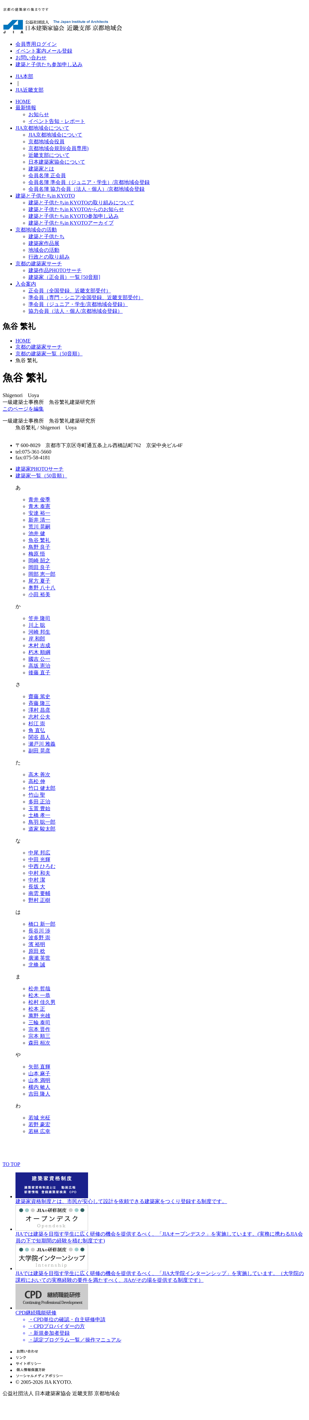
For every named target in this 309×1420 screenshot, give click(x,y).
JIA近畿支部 (29, 90)
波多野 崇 (39, 937)
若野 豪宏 (39, 1124)
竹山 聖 (36, 795)
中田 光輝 (39, 859)
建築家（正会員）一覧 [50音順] (64, 277)
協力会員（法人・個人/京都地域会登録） (75, 311)
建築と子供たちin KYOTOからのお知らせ (76, 209)
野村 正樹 (39, 900)
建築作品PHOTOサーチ (55, 270)
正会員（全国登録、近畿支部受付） (69, 290)
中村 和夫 (39, 873)
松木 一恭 (39, 995)
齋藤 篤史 (39, 696)
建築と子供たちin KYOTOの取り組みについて (81, 202)
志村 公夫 (39, 717)
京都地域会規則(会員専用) (58, 148)
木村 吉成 (39, 645)
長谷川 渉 (39, 931)
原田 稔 (36, 951)
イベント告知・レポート (56, 121)
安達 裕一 (39, 513)
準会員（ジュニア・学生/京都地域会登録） (78, 304)
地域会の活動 (43, 250)
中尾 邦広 (39, 852)
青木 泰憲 (39, 506)
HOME (23, 101)
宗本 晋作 (39, 1029)
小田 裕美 (39, 594)
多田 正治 (39, 801)
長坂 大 (36, 886)
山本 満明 (39, 1080)
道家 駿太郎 (41, 829)
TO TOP (11, 1164)
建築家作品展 (43, 243)
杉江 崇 (36, 723)
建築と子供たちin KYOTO (45, 196)
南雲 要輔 (39, 893)
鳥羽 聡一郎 (41, 822)
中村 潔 (36, 880)
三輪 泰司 (39, 1022)
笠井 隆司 (39, 618)
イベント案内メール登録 (43, 51)
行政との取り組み (49, 257)
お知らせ (38, 114)
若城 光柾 (39, 1117)
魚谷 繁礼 (39, 540)
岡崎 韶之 (39, 560)
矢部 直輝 (39, 1066)
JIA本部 (24, 76)
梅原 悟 (36, 554)
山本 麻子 (39, 1073)
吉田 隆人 (39, 1094)
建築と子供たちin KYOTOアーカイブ (71, 223)
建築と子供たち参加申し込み (49, 64)
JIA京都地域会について (42, 128)
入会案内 (25, 284)
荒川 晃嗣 (39, 526)
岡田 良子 (39, 567)
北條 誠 (36, 964)
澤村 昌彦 (39, 710)
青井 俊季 (39, 499)
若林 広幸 (39, 1131)
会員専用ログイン (36, 44)
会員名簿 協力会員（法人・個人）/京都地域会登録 (86, 189)
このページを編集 (23, 409)
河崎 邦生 (39, 632)
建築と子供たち (46, 236)
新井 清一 (39, 520)
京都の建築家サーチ (38, 263)
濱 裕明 (36, 944)
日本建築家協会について (56, 162)
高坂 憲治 (39, 666)
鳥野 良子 (39, 547)
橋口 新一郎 (41, 924)
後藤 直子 (39, 672)
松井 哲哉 (39, 988)
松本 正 (36, 1009)
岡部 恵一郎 (41, 574)
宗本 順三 (39, 1036)
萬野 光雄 (39, 1015)
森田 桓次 (39, 1043)
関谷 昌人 (39, 737)
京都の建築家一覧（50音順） (49, 353)
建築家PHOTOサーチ (39, 469)
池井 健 (36, 533)
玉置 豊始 (39, 808)
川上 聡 (36, 625)
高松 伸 (36, 781)
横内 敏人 (39, 1087)
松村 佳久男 (41, 1002)
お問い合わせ (30, 57)
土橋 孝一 (39, 815)
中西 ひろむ (41, 866)
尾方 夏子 (39, 581)
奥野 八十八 (41, 587)
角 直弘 (36, 730)
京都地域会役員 (46, 141)
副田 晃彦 (39, 750)
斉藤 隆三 (39, 703)
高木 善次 (39, 774)
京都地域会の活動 (36, 229)
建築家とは (41, 168)
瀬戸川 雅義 (41, 744)
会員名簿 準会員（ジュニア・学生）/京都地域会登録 (89, 182)
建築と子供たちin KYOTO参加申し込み (73, 216)
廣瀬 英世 (39, 958)
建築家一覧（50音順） (41, 475)
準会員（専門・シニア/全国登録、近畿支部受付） (85, 297)
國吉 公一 (39, 659)
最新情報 (25, 107)
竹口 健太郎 (41, 788)
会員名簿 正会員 (47, 175)
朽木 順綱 (39, 652)
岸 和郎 (36, 638)
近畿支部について (49, 155)
